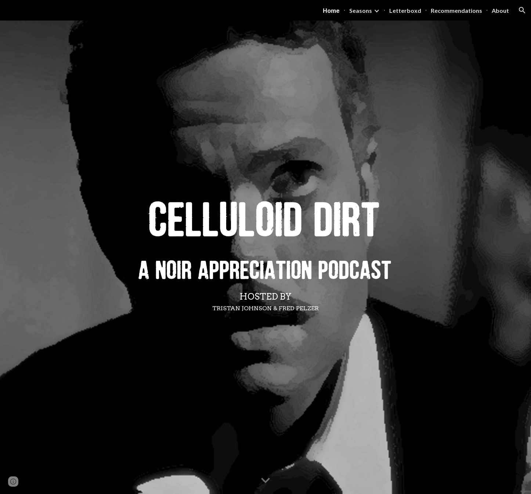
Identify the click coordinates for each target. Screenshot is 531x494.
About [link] (500, 10)
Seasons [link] (360, 10)
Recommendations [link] (456, 10)
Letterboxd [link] (405, 10)
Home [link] (331, 10)
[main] (265, 301)
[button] (522, 10)
